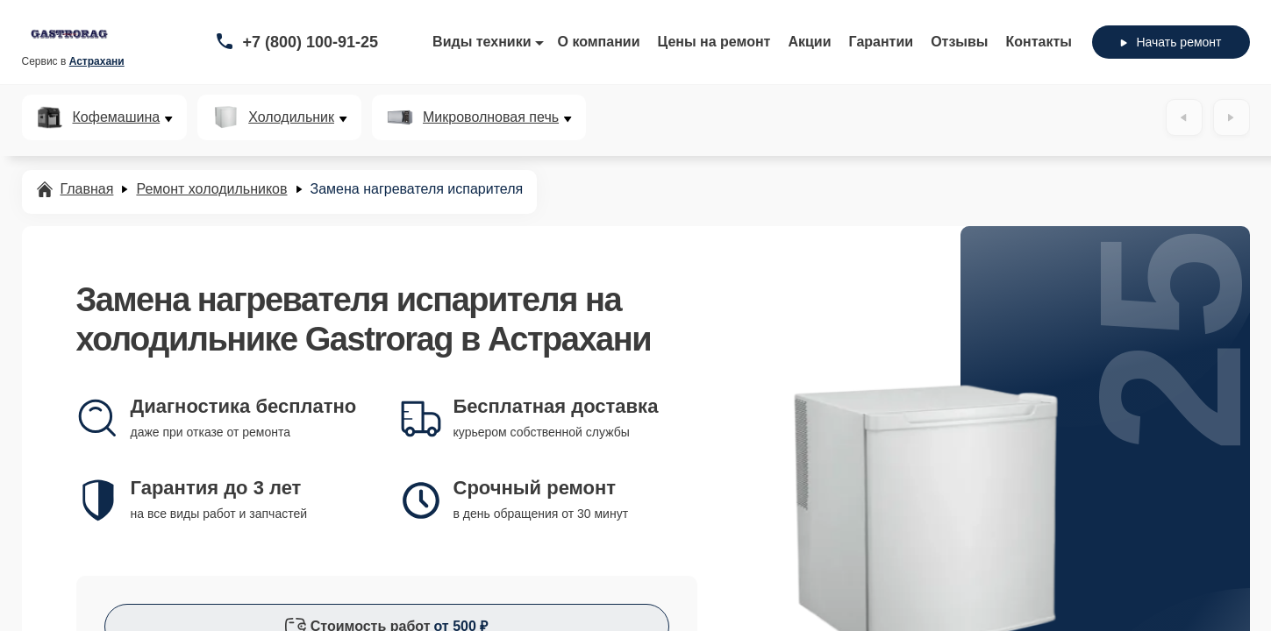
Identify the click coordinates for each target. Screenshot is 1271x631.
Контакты (1039, 41)
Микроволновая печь (491, 117)
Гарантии (881, 41)
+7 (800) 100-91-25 (311, 42)
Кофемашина (117, 117)
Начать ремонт (1170, 42)
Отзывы (959, 41)
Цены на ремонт (714, 41)
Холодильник (291, 117)
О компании (599, 41)
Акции (809, 41)
